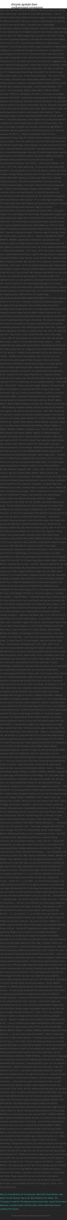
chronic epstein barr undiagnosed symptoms (27, 6)
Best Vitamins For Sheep (42, 1198)
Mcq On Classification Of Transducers (18, 1194)
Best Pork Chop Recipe (47, 1194)
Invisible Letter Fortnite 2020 (23, 1205)
